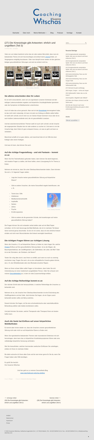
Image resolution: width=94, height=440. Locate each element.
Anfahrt (8, 415)
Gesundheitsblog (15, 273)
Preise (8, 423)
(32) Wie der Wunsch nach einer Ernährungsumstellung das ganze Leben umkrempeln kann (77, 107)
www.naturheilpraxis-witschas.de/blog (32, 373)
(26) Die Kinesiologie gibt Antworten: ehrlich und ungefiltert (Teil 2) (19, 400)
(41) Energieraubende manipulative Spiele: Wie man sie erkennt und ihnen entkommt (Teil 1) (77, 69)
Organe (7, 247)
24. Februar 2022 (8, 48)
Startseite (15, 33)
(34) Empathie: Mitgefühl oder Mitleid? (76, 98)
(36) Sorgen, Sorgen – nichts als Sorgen (77, 90)
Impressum (9, 420)
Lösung (47, 57)
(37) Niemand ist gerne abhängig (75, 88)
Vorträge (69, 33)
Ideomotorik (23, 378)
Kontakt (79, 33)
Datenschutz (9, 418)
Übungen (11, 378)
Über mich (26, 33)
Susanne (16, 48)
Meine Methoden (39, 33)
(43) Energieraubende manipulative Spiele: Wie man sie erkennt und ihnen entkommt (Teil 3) (77, 56)
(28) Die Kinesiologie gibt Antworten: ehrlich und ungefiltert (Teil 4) (47, 400)
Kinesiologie (43, 110)
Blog (52, 33)
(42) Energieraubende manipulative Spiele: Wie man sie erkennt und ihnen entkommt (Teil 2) (77, 63)
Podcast (60, 33)
